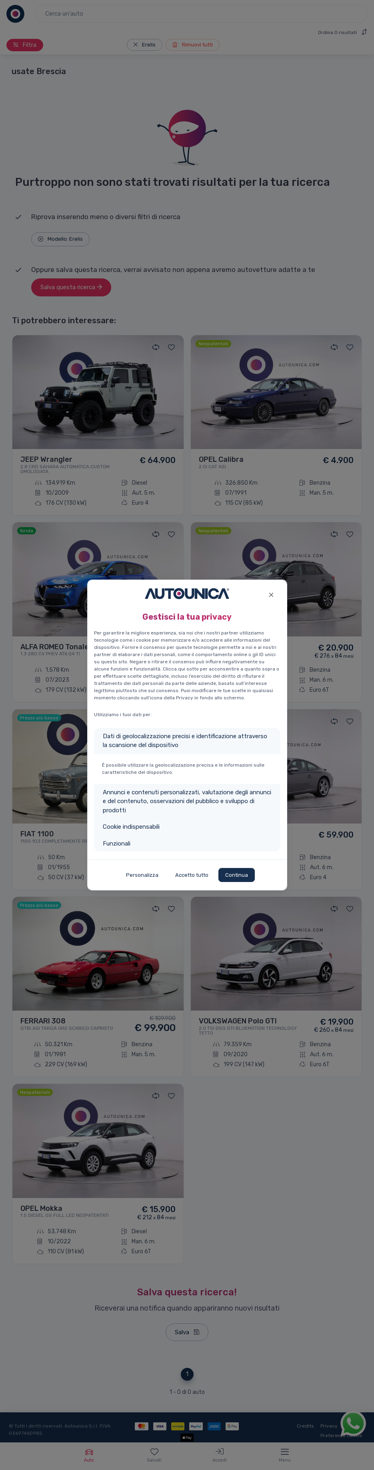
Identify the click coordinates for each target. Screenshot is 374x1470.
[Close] (271, 593)
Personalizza (142, 875)
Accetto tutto (191, 875)
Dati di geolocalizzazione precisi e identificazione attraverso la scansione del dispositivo (185, 741)
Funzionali (116, 843)
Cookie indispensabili (131, 826)
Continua (236, 875)
